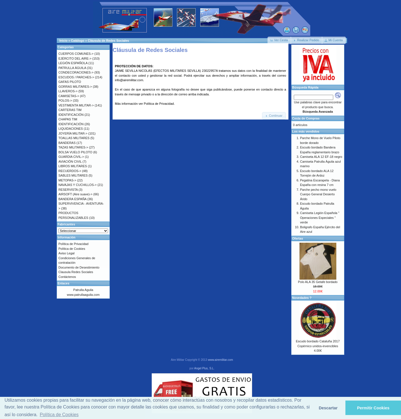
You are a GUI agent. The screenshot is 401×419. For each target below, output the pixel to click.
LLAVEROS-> (67, 91)
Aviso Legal (66, 253)
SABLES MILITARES (73, 175)
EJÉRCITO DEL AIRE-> (74, 58)
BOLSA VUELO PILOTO (75, 152)
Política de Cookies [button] (59, 414)
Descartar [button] (328, 408)
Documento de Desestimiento (78, 267)
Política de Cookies (71, 248)
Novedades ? (301, 297)
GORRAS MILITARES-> (75, 86)
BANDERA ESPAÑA (72, 199)
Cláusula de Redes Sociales (108, 40)
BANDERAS (67, 142)
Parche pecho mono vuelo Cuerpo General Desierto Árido (318, 194)
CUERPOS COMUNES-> (76, 53)
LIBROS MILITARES (72, 166)
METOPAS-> (67, 180)
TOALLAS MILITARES (74, 138)
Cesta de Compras (306, 118)
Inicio (63, 40)
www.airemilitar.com (220, 359)
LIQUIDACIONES (70, 128)
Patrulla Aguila (83, 290)
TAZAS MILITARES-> (73, 147)
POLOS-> (65, 100)
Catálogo (77, 40)
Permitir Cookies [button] (373, 408)
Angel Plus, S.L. (204, 368)
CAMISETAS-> (68, 96)
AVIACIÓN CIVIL (70, 161)
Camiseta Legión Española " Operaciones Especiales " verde (319, 217)
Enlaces (63, 283)
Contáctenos (67, 276)
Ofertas (297, 238)
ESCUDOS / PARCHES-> (76, 77)
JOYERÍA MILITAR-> (72, 133)
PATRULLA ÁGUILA (72, 68)
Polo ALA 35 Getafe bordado (317, 282)
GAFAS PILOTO (69, 81)
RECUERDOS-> (69, 171)
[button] (279, 40)
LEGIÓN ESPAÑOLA (73, 63)
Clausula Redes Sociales (75, 272)
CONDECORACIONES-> (76, 72)
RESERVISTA (68, 189)
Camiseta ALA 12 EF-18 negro (321, 156)
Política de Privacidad (159, 103)
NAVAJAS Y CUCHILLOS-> (77, 185)
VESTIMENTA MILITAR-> (76, 105)
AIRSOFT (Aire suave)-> (75, 194)
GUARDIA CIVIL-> (71, 156)
